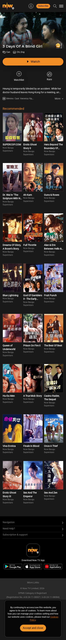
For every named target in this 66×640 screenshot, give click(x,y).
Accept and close (33, 628)
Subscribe (43, 6)
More (57, 98)
